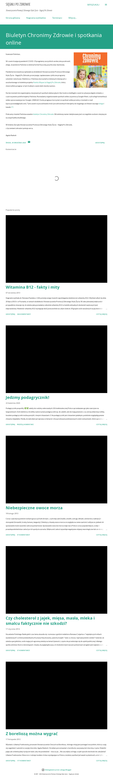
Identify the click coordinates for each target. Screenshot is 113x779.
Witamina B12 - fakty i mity (32, 287)
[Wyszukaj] (93, 5)
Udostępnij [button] (100, 143)
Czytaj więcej (101, 314)
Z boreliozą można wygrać (32, 733)
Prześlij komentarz (25, 424)
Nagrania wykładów (36, 17)
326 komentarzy (24, 314)
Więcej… (72, 17)
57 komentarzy (23, 535)
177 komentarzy (24, 761)
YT (12, 107)
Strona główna (13, 17)
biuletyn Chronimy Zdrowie (43, 114)
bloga (101, 103)
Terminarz (57, 17)
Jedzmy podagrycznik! (27, 397)
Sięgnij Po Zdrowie (18, 4)
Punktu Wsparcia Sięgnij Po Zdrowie (47, 82)
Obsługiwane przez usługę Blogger (56, 770)
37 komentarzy (23, 650)
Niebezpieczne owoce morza (34, 507)
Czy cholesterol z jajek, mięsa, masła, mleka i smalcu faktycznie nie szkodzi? (50, 620)
